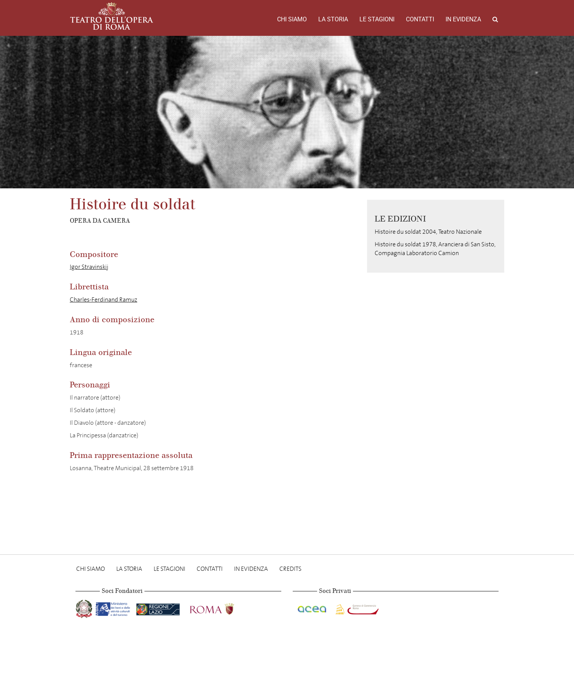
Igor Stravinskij (89, 267)
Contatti (420, 19)
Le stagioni (376, 19)
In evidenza (463, 19)
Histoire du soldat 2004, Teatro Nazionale (428, 232)
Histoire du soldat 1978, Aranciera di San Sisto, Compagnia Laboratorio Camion (435, 248)
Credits (290, 569)
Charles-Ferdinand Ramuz (103, 300)
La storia (333, 19)
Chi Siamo (292, 19)
